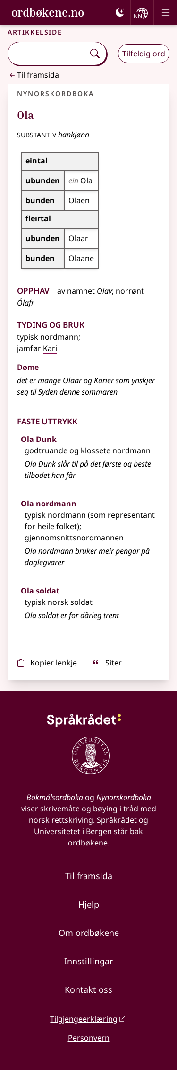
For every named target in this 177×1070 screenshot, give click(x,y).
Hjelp (88, 904)
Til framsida (33, 75)
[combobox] (47, 53)
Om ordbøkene (89, 932)
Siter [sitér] (107, 662)
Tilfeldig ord (143, 53)
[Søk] (94, 53)
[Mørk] (120, 12)
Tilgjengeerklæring (84, 1019)
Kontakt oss (88, 989)
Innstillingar (88, 961)
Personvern (89, 1038)
